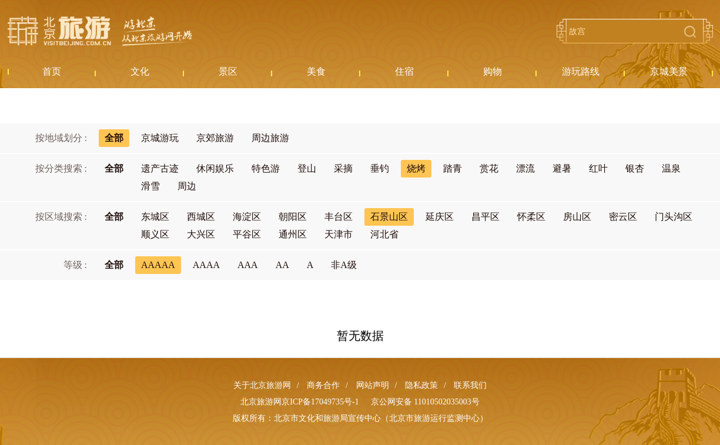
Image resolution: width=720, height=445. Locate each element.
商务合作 (323, 385)
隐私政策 (421, 385)
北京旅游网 (100, 31)
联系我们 (470, 385)
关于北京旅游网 (262, 385)
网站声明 (372, 385)
